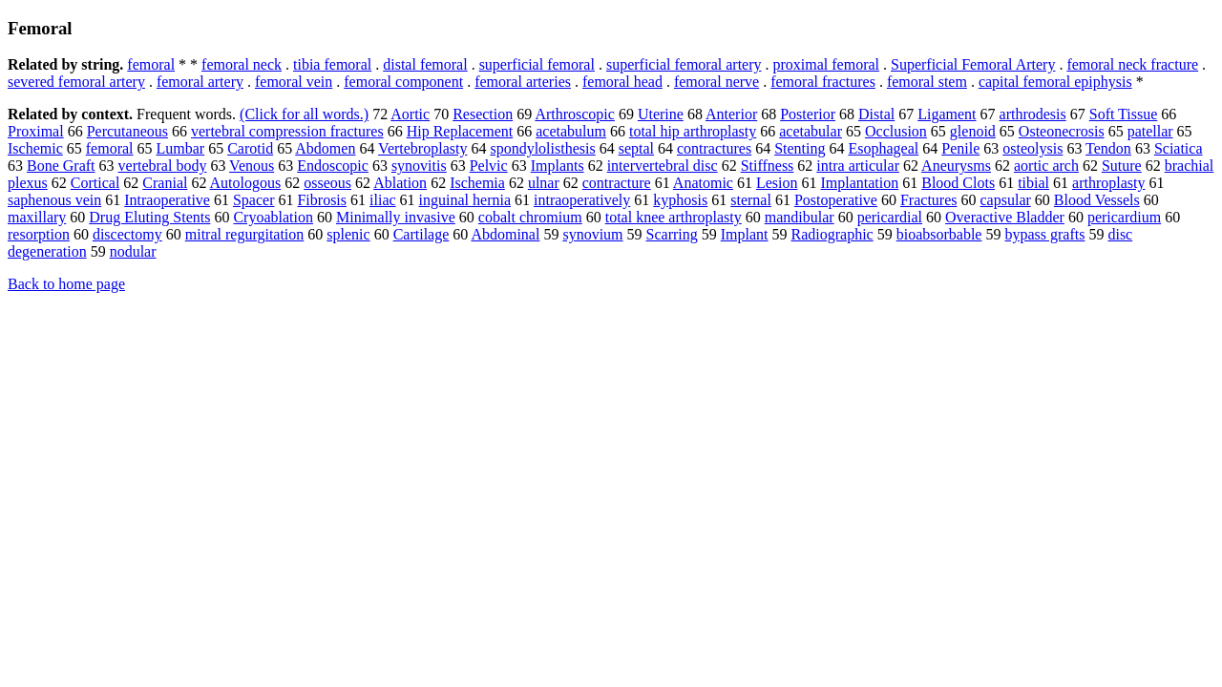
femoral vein (293, 81)
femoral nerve (716, 81)
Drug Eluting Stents (149, 217)
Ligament (946, 114)
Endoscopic (333, 165)
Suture (1122, 165)
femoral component (403, 81)
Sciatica (1178, 148)
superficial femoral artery (684, 64)
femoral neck (241, 64)
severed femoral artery (76, 81)
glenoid (973, 131)
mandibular (799, 217)
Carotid (250, 148)
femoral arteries (522, 81)
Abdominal (505, 234)
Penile (960, 148)
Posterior (807, 114)
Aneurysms (956, 165)
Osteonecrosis (1062, 131)
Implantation (859, 183)
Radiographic (832, 234)
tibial (1033, 183)
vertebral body (162, 165)
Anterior (731, 114)
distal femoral (425, 64)
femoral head (622, 81)
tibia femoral (332, 64)
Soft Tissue (1123, 114)
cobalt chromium (530, 217)
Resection (483, 114)
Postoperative (835, 200)
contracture (616, 183)
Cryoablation (273, 217)
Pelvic (489, 165)
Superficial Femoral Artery (973, 64)
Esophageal (884, 148)
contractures (714, 148)
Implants (557, 165)
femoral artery (200, 81)
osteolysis (1032, 148)
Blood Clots (958, 183)
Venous (251, 165)
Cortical (95, 183)
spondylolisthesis (542, 148)
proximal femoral (826, 64)
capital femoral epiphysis (1055, 81)
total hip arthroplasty (692, 131)
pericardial (889, 217)
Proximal (36, 131)
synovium (592, 234)
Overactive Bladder (1004, 217)
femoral (151, 64)
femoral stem (927, 81)
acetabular (810, 131)
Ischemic (35, 148)
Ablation (400, 183)
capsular (1005, 200)
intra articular (857, 165)
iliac (382, 200)
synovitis (419, 165)
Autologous (246, 183)
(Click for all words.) (304, 114)
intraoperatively (582, 200)
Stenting (799, 148)
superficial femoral (537, 64)
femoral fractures (822, 81)
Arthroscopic (575, 114)
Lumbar (181, 148)
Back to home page (66, 284)
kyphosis (680, 200)
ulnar (543, 183)
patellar (1150, 131)
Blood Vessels (1097, 200)
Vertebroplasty (422, 148)
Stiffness (767, 165)
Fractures (929, 200)
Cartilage (421, 234)
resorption (39, 234)
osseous (327, 183)
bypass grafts (1044, 234)
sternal (750, 200)
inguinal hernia (465, 200)
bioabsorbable (939, 234)
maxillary (37, 217)
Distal (876, 114)
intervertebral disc (662, 165)
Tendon (1108, 148)
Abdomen (325, 148)
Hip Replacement (460, 131)
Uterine (661, 114)
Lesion (777, 183)
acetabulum (571, 131)
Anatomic (703, 183)
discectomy (127, 234)
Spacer (254, 200)
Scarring (672, 234)
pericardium (1124, 217)
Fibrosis (322, 200)
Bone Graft (61, 165)
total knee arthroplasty (673, 217)
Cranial (164, 183)
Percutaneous (127, 131)
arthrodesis (1033, 114)
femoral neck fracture (1132, 64)
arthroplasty (1108, 183)
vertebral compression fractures (287, 131)
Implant (745, 234)
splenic (348, 234)
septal (636, 148)
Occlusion (896, 131)
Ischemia (477, 183)
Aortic (410, 114)
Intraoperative (167, 200)
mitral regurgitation (245, 234)
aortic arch (1046, 165)
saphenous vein (54, 200)
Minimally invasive (395, 217)
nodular (133, 251)
